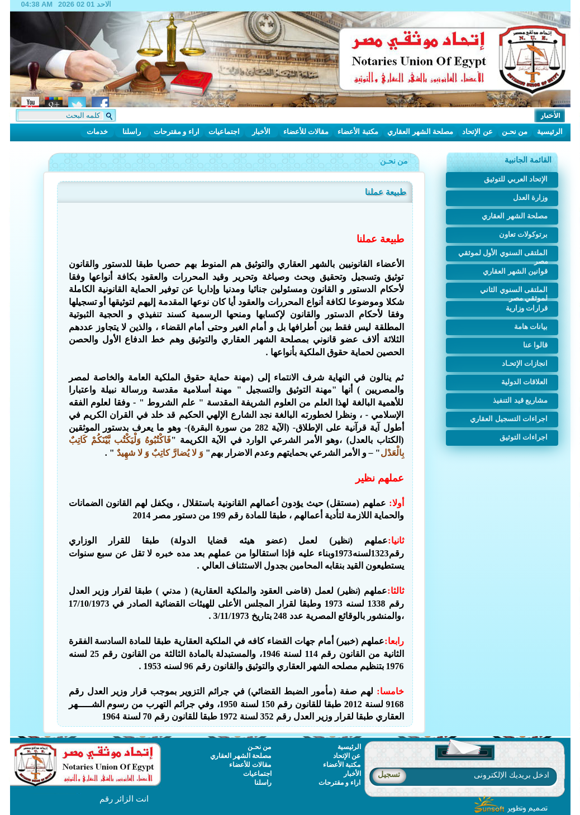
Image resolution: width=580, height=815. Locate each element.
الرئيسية (550, 131)
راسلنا (131, 131)
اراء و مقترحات (176, 131)
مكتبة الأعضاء (357, 131)
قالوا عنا (535, 345)
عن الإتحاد (477, 131)
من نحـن (515, 131)
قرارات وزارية (527, 308)
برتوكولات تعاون (523, 234)
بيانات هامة (531, 326)
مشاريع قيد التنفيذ (520, 400)
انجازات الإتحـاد (525, 363)
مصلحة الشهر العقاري (420, 131)
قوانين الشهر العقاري (515, 271)
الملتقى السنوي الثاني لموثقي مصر (514, 291)
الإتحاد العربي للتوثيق (516, 179)
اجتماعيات (224, 131)
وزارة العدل (530, 197)
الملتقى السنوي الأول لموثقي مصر (503, 255)
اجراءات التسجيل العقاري (509, 418)
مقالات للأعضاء (306, 131)
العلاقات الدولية (524, 382)
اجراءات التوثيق (524, 437)
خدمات (97, 131)
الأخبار (261, 131)
